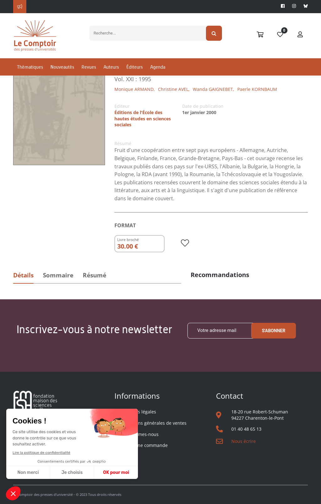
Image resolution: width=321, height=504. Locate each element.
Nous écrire (243, 441)
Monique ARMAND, (134, 89)
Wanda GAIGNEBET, (213, 89)
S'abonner (273, 330)
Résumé (94, 275)
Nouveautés (62, 67)
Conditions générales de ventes (153, 423)
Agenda (157, 67)
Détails (23, 275)
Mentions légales (138, 412)
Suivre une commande (144, 445)
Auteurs (111, 67)
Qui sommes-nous (139, 434)
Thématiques (30, 67)
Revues (89, 67)
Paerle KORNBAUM (257, 89)
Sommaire (58, 275)
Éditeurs (134, 67)
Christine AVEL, (174, 89)
